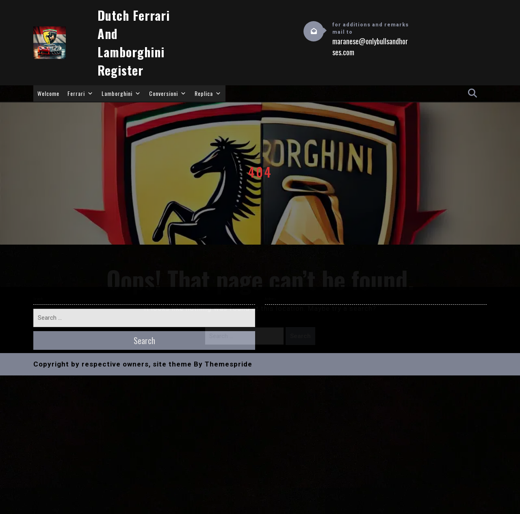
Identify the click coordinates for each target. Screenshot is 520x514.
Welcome (48, 93)
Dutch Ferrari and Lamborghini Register (134, 42)
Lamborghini (121, 93)
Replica (208, 93)
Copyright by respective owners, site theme (112, 246)
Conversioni (167, 93)
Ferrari (80, 93)
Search (300, 336)
